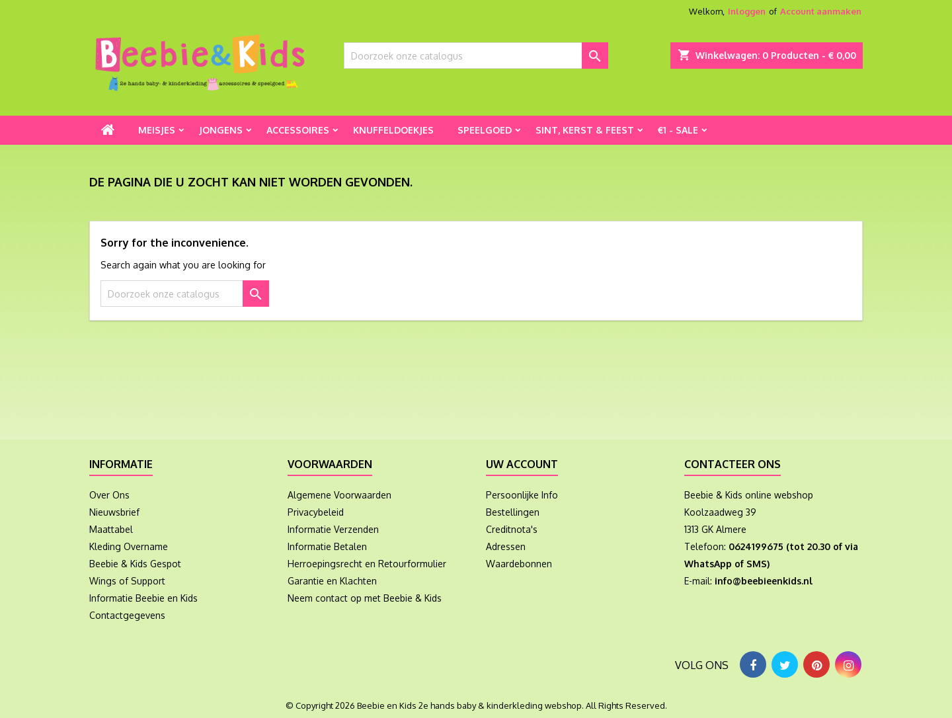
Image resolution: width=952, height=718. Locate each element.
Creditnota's (511, 529)
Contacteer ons (732, 464)
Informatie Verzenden (333, 529)
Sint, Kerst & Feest (585, 130)
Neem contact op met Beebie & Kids (365, 598)
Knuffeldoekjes (393, 130)
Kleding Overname (128, 546)
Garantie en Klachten (332, 580)
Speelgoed (484, 130)
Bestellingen (512, 512)
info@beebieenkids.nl (764, 580)
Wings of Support (127, 580)
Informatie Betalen (327, 546)
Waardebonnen (519, 563)
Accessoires (297, 130)
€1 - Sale (678, 130)
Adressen (506, 546)
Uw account (522, 464)
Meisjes (156, 130)
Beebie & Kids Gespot (135, 563)
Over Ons (109, 494)
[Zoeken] (476, 55)
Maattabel (111, 529)
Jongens (221, 130)
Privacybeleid (316, 512)
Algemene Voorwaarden (339, 494)
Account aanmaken (820, 11)
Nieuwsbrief (114, 512)
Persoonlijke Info (522, 494)
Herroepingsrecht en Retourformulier (367, 563)
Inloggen (747, 11)
